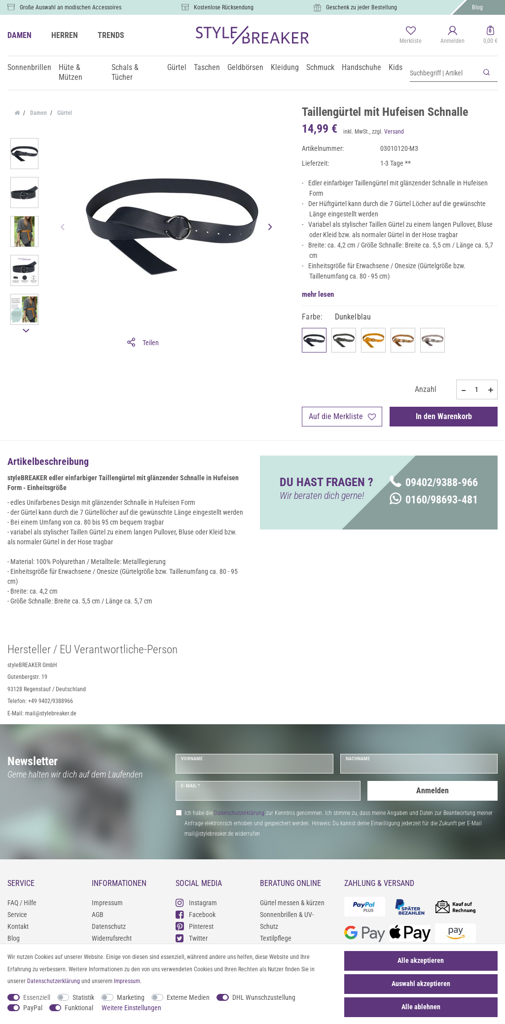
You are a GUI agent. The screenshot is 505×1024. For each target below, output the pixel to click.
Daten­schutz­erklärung (53, 981)
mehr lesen (318, 294)
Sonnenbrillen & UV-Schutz (287, 920)
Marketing (130, 997)
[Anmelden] (452, 35)
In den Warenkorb (444, 416)
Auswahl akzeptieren (421, 984)
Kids (395, 67)
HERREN (64, 35)
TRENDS (111, 35)
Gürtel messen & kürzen (292, 903)
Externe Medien (188, 997)
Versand (394, 131)
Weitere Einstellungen (131, 1008)
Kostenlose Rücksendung (223, 7)
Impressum (107, 903)
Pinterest (195, 926)
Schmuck (320, 67)
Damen (38, 112)
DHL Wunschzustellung (263, 997)
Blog (477, 7)
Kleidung (285, 67)
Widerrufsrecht (112, 938)
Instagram (196, 902)
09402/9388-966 (434, 482)
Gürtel (176, 67)
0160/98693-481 (434, 500)
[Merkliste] (410, 35)
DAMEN (19, 35)
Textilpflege (275, 938)
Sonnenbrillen (29, 67)
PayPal (32, 1008)
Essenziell (36, 997)
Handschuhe (361, 67)
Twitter (192, 938)
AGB (98, 914)
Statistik (83, 997)
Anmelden (432, 790)
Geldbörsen (245, 67)
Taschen (207, 67)
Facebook (196, 914)
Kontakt (18, 926)
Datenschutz (109, 926)
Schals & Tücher (125, 72)
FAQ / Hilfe (21, 903)
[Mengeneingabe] (476, 389)
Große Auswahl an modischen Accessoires (70, 7)
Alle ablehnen (420, 1007)
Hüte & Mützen (70, 72)
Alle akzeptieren (420, 960)
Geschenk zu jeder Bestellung (361, 7)
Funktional (79, 1008)
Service (17, 914)
